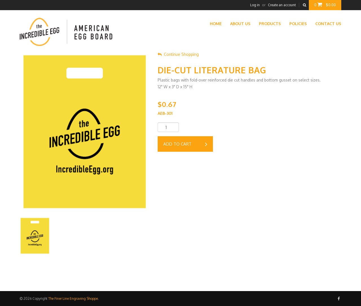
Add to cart (185, 144)
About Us (240, 23)
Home (216, 23)
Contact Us (328, 23)
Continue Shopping (178, 54)
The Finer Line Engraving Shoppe (73, 298)
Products (270, 23)
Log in (255, 5)
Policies (298, 23)
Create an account (282, 5)
